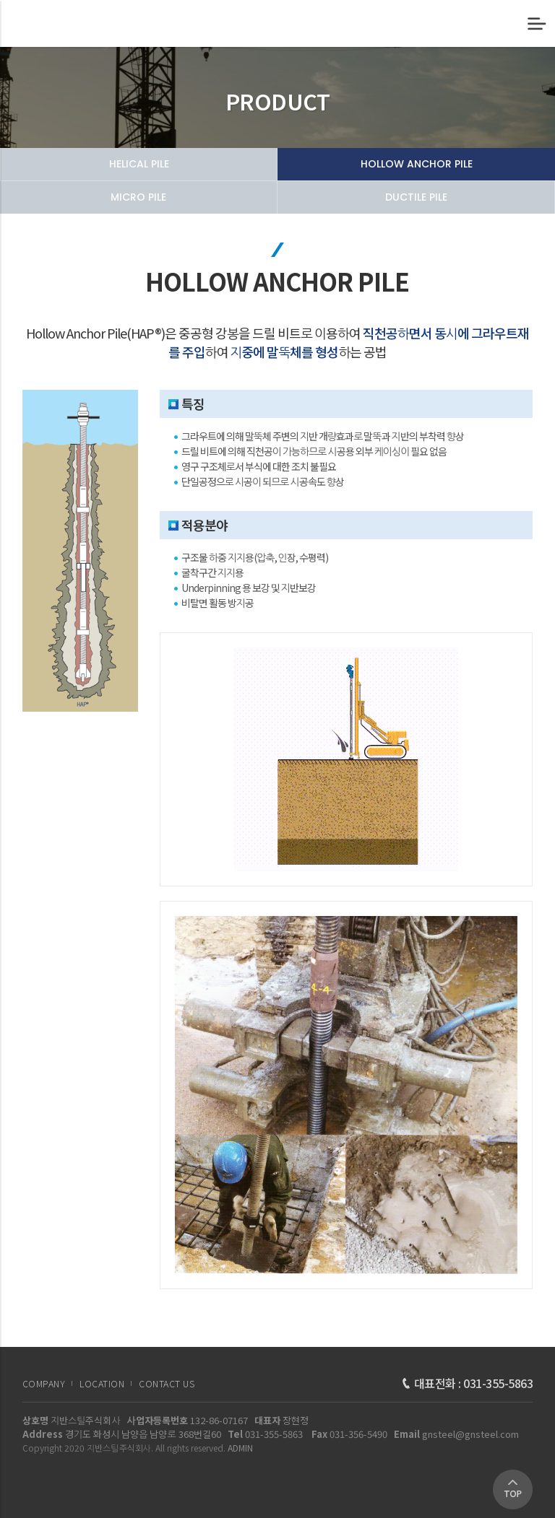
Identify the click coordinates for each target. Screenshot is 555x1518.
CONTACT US (166, 1383)
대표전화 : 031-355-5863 (468, 1383)
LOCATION (101, 1383)
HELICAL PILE (139, 164)
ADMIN (240, 1447)
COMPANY (44, 1383)
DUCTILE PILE (416, 197)
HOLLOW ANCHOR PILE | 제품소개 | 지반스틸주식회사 (70, 23)
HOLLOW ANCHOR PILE (417, 164)
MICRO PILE (138, 197)
